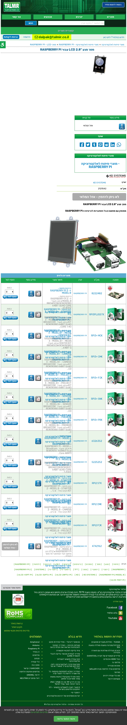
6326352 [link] (97, 441)
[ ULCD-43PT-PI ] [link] (25, 575)
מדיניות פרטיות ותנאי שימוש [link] (16, 630)
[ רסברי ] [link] (105, 569)
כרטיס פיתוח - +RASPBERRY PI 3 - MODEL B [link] (60, 290)
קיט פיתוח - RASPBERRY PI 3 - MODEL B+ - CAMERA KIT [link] (57, 354)
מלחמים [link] (36, 655)
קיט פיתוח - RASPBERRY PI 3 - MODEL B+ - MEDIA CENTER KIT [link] (57, 333)
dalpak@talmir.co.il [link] (52, 37)
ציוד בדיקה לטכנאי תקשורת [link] (68, 650)
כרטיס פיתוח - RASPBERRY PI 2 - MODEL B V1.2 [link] (57, 542)
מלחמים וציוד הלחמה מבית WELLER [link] (104, 669)
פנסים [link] (37, 658)
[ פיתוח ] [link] (116, 564)
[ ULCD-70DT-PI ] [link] (117, 580)
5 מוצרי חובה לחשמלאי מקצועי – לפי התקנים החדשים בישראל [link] (64, 688)
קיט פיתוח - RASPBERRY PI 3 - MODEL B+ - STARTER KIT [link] (57, 311)
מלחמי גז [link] (116, 662)
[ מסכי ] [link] (85, 569)
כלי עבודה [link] (35, 662)
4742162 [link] (97, 546)
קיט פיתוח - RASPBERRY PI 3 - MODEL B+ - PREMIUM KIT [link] (57, 417)
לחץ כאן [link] (113, 37)
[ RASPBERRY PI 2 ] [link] (23, 569)
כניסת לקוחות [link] (11, 37)
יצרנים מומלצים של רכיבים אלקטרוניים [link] (63, 696)
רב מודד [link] (36, 652)
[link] (12, 7)
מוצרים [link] (110, 16)
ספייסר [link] (117, 672)
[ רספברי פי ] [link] (65, 569)
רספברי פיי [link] (75, 692)
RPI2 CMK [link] (97, 504)
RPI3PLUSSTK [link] (96, 314)
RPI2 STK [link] (97, 483)
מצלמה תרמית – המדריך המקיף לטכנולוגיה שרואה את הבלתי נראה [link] (65, 646)
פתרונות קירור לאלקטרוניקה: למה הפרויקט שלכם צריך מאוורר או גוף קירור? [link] (65, 666)
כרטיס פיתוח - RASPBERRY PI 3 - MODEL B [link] (57, 458)
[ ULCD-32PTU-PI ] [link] (44, 575)
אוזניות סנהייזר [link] (113, 666)
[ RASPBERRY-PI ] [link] (22, 564)
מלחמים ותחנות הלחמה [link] (29, 671)
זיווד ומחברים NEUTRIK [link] (30, 678)
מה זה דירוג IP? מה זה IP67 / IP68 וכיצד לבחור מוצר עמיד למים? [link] (65, 683)
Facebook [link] (115, 608)
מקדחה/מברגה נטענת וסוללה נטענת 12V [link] (104, 646)
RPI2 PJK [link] (97, 525)
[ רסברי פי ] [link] (52, 569)
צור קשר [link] (16, 16)
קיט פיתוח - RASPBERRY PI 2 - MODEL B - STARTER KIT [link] (57, 480)
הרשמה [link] (26, 37)
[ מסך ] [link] (98, 564)
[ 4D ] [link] (77, 575)
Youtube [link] (115, 618)
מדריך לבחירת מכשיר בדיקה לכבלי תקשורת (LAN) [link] (65, 655)
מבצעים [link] (48, 16)
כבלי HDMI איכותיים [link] (112, 659)
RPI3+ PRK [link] (96, 420)
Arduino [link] (36, 645)
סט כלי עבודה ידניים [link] (111, 675)
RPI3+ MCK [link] (97, 335)
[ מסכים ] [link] (89, 564)
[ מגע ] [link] (107, 564)
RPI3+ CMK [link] (97, 356)
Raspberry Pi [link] (34, 648)
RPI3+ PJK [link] (96, 377)
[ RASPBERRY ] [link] (118, 569)
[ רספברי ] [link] (95, 569)
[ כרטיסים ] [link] (77, 564)
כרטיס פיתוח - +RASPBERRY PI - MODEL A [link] (58, 438)
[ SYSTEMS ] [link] (40, 569)
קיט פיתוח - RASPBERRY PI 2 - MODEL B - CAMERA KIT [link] (57, 501)
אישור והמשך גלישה (66, 719)
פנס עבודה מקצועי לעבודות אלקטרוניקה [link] (68, 660)
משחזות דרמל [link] (114, 679)
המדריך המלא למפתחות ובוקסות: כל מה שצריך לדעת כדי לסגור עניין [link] (64, 672)
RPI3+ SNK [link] (96, 399)
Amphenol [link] (35, 642)
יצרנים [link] (79, 16)
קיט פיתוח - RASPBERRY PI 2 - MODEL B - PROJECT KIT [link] (57, 522)
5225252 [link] (97, 462)
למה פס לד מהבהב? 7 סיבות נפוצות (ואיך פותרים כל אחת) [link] (65, 678)
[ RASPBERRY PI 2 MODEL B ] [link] (112, 575)
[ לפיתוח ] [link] (36, 564)
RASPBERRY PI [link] (80, 293)
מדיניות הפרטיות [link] (39, 712)
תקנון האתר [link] (16, 627)
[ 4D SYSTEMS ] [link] (89, 575)
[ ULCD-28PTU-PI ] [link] (64, 575)
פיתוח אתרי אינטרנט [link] (12, 588)
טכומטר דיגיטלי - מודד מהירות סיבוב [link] (64, 642)
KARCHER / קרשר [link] (31, 668)
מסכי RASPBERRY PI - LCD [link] (43, 44)
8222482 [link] (97, 293)
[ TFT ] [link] (76, 569)
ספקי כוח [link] (36, 665)
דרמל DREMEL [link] (33, 675)
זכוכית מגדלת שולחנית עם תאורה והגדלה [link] (105, 651)
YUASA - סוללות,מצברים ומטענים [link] (105, 642)
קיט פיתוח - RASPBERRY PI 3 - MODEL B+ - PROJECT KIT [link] (57, 375)
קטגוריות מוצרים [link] (66, 30)
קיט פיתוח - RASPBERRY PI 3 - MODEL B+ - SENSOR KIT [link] (57, 396)
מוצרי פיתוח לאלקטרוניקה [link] (113, 44)
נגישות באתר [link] (17, 623)
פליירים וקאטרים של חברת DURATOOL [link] (103, 656)
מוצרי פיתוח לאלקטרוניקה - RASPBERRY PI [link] (79, 44)
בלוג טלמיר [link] (115, 613)
